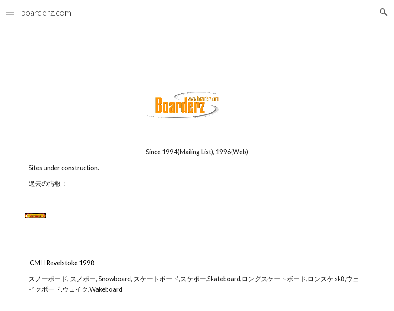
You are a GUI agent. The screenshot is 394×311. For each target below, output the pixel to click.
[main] (197, 167)
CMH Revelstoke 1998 (62, 263)
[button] (10, 12)
